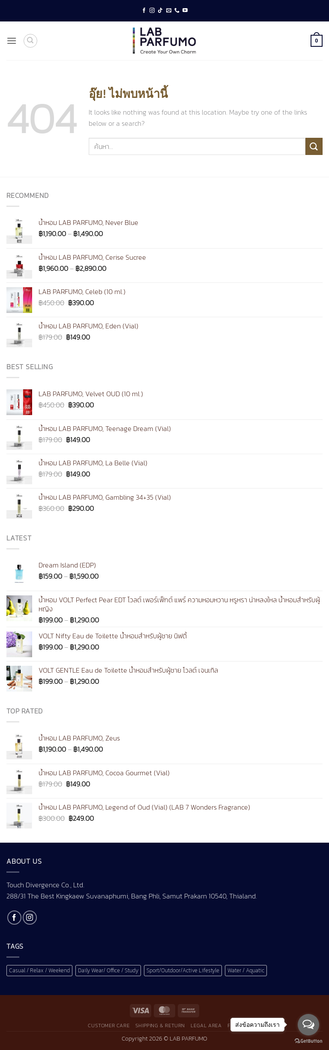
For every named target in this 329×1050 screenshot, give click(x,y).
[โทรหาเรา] (176, 11)
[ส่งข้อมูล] (314, 146)
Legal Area (206, 1025)
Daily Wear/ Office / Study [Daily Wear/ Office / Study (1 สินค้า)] (108, 970)
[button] (11, 40)
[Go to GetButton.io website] (308, 1041)
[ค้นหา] (30, 41)
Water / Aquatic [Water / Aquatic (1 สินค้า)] (245, 970)
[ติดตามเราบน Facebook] (144, 11)
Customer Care (108, 1025)
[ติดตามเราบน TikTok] (160, 11)
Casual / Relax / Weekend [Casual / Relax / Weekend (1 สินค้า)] (39, 970)
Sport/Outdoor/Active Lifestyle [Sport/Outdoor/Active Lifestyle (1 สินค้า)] (183, 970)
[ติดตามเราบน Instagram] (152, 11)
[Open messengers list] (308, 1024)
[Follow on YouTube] (185, 11)
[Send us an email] (168, 11)
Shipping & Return (160, 1025)
